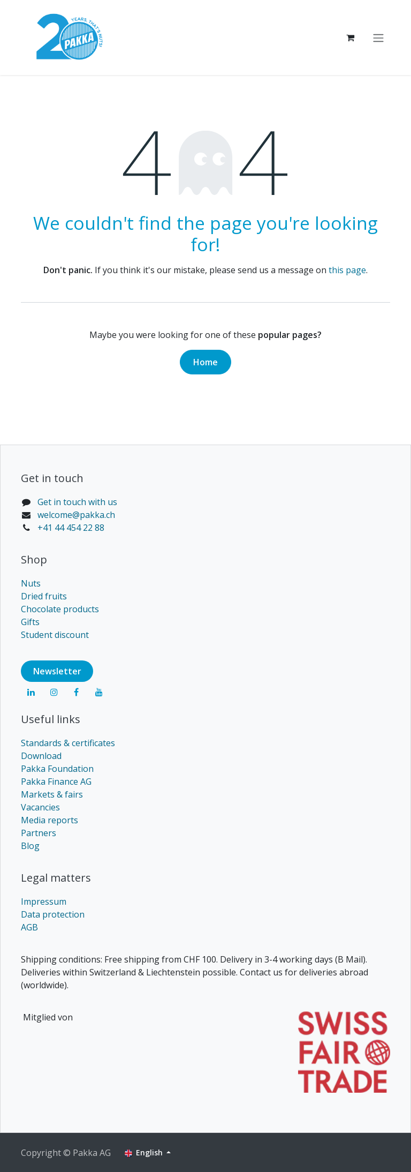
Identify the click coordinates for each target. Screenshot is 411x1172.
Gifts (30, 622)
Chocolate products (60, 609)
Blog (30, 846)
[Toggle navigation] (378, 37)
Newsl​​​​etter (57, 671)
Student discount (55, 635)
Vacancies (40, 807)
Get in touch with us (77, 502)
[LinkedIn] (31, 692)
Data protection (53, 914)
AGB (29, 927)
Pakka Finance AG (56, 781)
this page (347, 270)
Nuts (31, 583)
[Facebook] (76, 692)
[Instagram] (54, 692)
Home (205, 362)
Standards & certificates (68, 743)
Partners (38, 833)
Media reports (49, 820)
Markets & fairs (52, 794)
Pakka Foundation (57, 769)
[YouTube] (99, 692)
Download (41, 756)
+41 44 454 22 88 (70, 528)
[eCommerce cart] (350, 37)
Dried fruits (44, 596)
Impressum (43, 901)
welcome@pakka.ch (76, 515)
